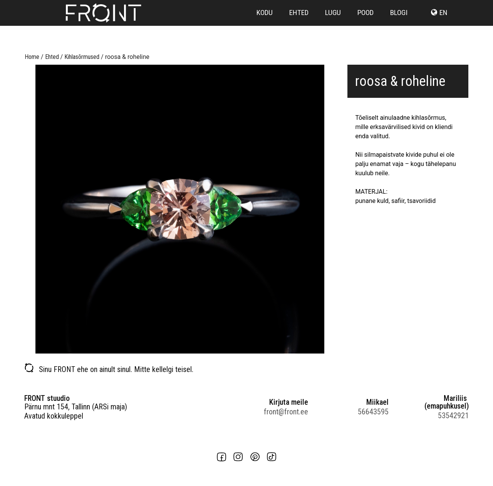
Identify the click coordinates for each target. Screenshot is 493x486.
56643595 (373, 411)
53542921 (453, 415)
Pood (365, 24)
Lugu (333, 24)
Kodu (265, 24)
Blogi (398, 24)
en (443, 24)
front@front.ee (286, 411)
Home (32, 56)
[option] (179, 209)
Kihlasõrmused (81, 56)
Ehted (299, 24)
